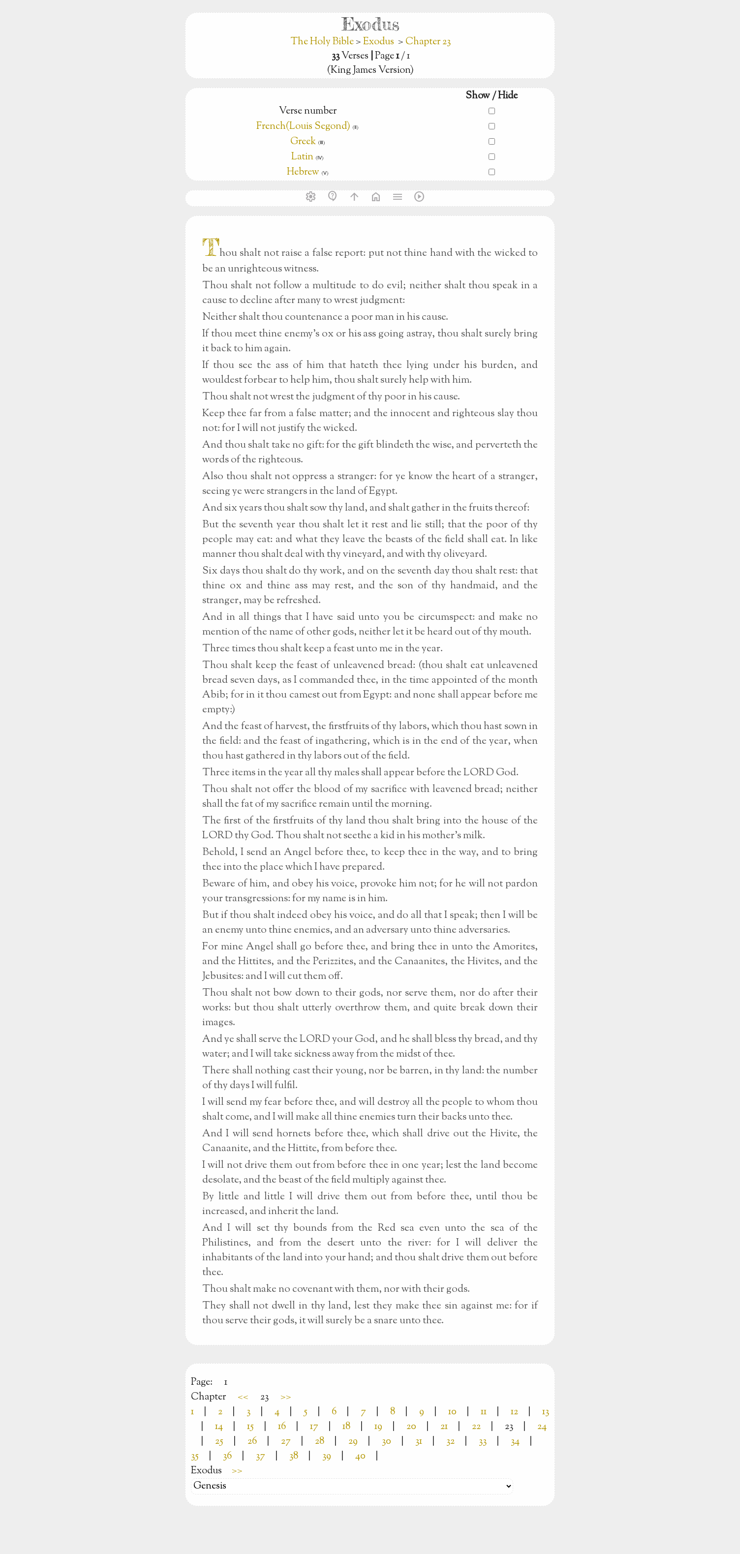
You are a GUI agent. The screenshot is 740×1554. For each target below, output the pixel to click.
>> (285, 1397)
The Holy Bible (323, 42)
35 (195, 1456)
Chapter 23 (428, 42)
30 (386, 1441)
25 (219, 1441)
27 (286, 1441)
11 (484, 1412)
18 (346, 1427)
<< (243, 1397)
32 (450, 1441)
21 (444, 1427)
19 (378, 1427)
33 (483, 1441)
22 (476, 1427)
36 (227, 1456)
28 (319, 1441)
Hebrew (303, 172)
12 (514, 1412)
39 (326, 1456)
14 (219, 1427)
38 (293, 1456)
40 (360, 1456)
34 (515, 1441)
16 (282, 1427)
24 (542, 1427)
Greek (303, 142)
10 (452, 1412)
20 (411, 1427)
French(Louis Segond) (303, 127)
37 (260, 1456)
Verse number (308, 111)
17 (314, 1427)
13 (545, 1412)
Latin (302, 157)
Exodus (378, 42)
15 (250, 1427)
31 (418, 1441)
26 (252, 1441)
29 (353, 1441)
